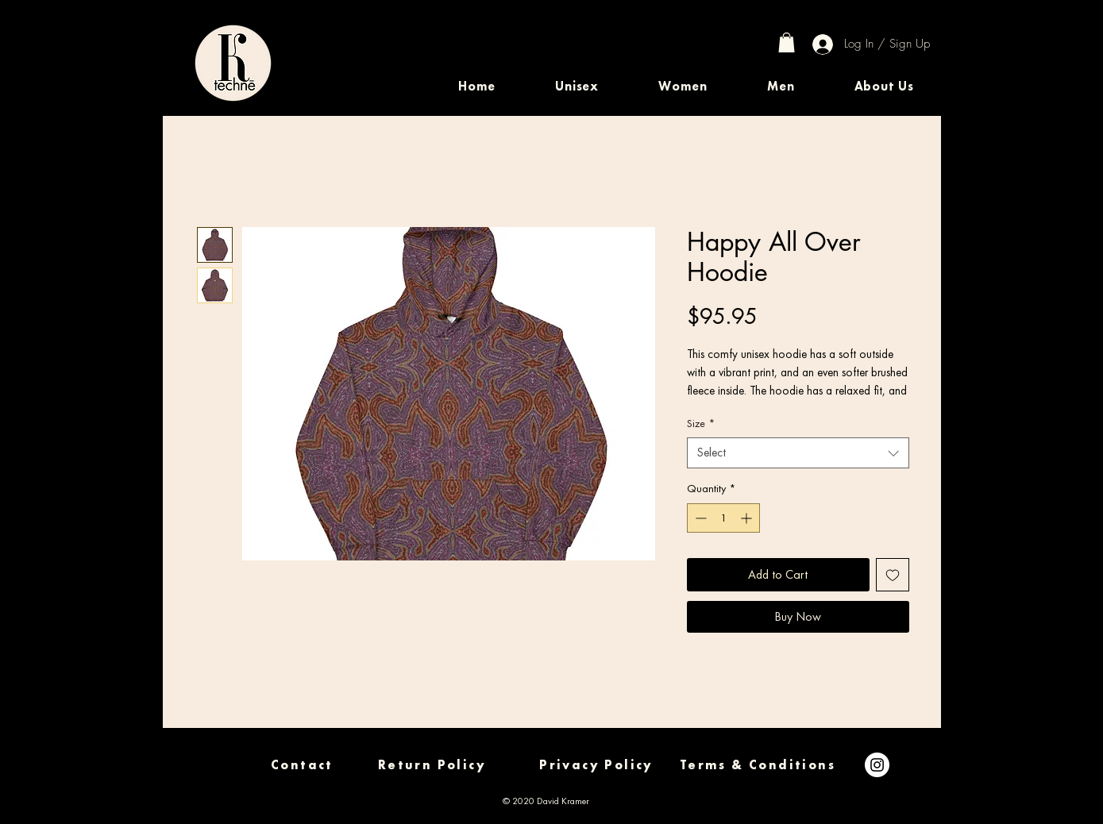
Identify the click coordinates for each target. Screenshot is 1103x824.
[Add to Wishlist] (892, 574)
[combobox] (798, 452)
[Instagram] (877, 765)
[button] (577, 86)
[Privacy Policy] (597, 765)
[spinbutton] (723, 518)
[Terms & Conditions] (758, 765)
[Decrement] (699, 518)
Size (701, 423)
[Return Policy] (432, 765)
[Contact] (302, 765)
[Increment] (748, 518)
